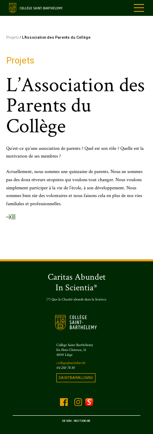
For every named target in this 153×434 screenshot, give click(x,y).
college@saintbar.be (70, 362)
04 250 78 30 (65, 367)
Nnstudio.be (82, 421)
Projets (12, 37)
